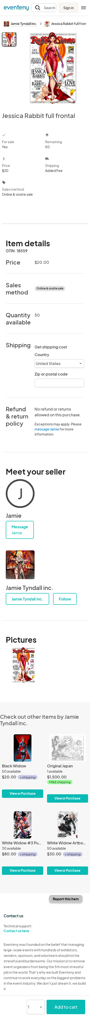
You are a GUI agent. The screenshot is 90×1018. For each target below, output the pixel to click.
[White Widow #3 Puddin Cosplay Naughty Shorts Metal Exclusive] (22, 843)
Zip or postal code (51, 374)
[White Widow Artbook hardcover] (67, 843)
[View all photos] (53, 68)
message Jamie (47, 429)
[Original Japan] (67, 768)
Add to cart (65, 1007)
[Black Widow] (22, 766)
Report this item (66, 899)
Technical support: (23, 928)
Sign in (68, 8)
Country (42, 354)
